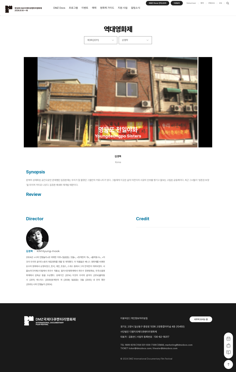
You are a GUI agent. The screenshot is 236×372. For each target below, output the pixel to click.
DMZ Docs (59, 7)
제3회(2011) (93, 40)
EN (220, 3)
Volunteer (191, 3)
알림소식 (135, 7)
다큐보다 (177, 3)
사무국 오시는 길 (201, 319)
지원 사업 (122, 7)
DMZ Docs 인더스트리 (157, 3)
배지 (202, 3)
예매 (94, 7)
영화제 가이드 (107, 7)
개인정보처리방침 (139, 318)
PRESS (211, 3)
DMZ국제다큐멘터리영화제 (27, 9)
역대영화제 (118, 29)
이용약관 (124, 318)
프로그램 (73, 7)
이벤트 (85, 7)
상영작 (125, 40)
